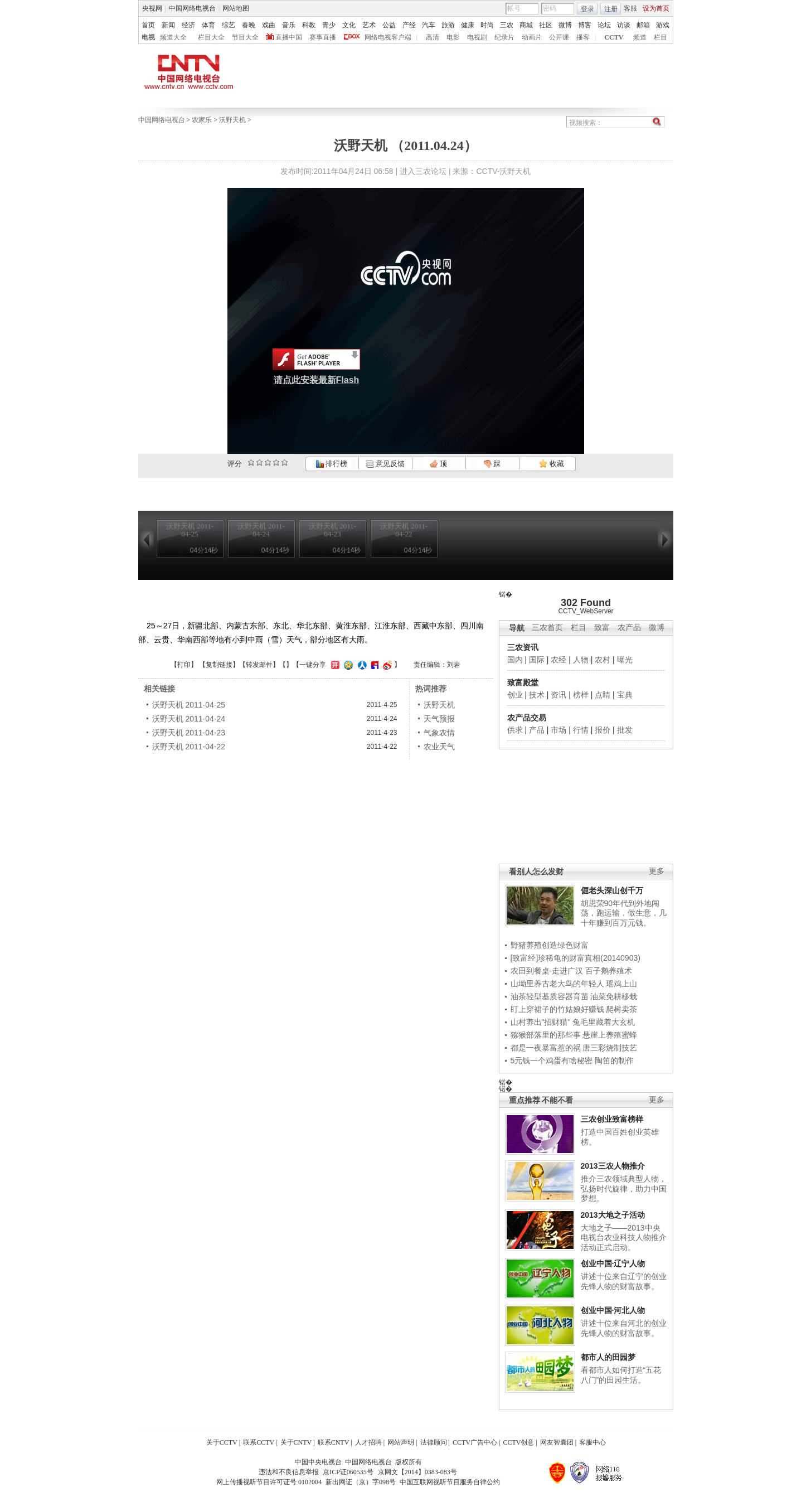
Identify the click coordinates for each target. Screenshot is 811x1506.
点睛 (602, 694)
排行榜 (331, 463)
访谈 (623, 25)
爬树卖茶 (621, 1009)
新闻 (168, 25)
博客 (584, 25)
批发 (625, 729)
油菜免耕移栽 (613, 996)
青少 (329, 25)
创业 (515, 694)
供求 (515, 729)
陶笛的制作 (614, 1060)
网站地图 (235, 8)
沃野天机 (232, 120)
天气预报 (439, 718)
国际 (537, 659)
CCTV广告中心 (475, 1442)
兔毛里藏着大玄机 (603, 1022)
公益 (389, 25)
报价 (602, 729)
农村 (602, 659)
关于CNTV (296, 1442)
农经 (558, 659)
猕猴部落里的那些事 (546, 1034)
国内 (515, 659)
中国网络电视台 (192, 8)
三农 (506, 25)
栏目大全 (211, 37)
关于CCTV (221, 1442)
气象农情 (439, 732)
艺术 (369, 25)
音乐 (288, 25)
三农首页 (547, 627)
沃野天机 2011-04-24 (189, 718)
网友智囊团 (557, 1442)
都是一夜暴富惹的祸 (546, 1047)
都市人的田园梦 (608, 1357)
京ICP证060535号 (348, 1472)
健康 (467, 25)
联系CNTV (333, 1442)
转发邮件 (259, 665)
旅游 (448, 25)
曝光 (625, 659)
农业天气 (439, 746)
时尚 (487, 25)
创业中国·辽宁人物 (613, 1263)
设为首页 (656, 8)
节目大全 (245, 37)
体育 (208, 25)
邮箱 (643, 25)
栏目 (660, 37)
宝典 (625, 694)
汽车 (428, 25)
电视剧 (477, 37)
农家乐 (202, 120)
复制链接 (219, 665)
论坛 (604, 25)
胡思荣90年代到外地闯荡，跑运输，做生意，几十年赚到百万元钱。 (624, 913)
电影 (453, 37)
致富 (602, 627)
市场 (558, 729)
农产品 (629, 627)
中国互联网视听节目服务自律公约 (450, 1482)
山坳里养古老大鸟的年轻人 (557, 983)
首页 (148, 25)
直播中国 (288, 37)
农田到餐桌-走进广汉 (547, 970)
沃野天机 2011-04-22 (189, 746)
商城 (526, 25)
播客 (583, 37)
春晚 (248, 25)
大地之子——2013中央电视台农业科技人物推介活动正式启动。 (624, 1237)
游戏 (662, 25)
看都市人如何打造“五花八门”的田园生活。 (621, 1374)
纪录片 (504, 37)
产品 (537, 729)
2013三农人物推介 (613, 1165)
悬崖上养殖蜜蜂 (609, 1034)
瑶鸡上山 (621, 983)
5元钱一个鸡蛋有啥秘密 (552, 1060)
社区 (545, 25)
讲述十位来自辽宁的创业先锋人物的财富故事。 (624, 1281)
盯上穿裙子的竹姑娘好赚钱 (557, 1009)
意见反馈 (385, 463)
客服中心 (592, 1442)
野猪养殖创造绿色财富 (550, 945)
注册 (611, 9)
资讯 (558, 694)
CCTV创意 (518, 1442)
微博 (565, 25)
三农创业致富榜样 (612, 1119)
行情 (581, 729)
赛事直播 (322, 37)
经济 (188, 25)
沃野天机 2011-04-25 (189, 704)
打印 (184, 665)
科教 (308, 25)
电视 (148, 37)
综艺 (228, 25)
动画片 (532, 37)
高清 (432, 37)
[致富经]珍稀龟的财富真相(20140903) (575, 957)
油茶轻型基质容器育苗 (550, 996)
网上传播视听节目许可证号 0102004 (269, 1482)
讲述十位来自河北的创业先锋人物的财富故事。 (624, 1328)
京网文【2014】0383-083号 (417, 1472)
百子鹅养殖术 (608, 970)
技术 (537, 694)
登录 (587, 9)
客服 (630, 8)
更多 (656, 871)
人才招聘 (368, 1442)
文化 (349, 25)
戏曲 (268, 25)
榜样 (581, 694)
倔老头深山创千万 (612, 890)
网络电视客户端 (388, 37)
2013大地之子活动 (613, 1214)
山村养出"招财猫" (541, 1022)
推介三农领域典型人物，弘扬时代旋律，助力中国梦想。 (624, 1188)
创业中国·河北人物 (613, 1310)
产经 (409, 25)
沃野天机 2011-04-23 (189, 732)
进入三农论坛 (423, 171)
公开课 (559, 37)
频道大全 (173, 37)
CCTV (613, 37)
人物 (581, 659)
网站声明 (400, 1442)
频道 (640, 37)
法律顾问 (433, 1442)
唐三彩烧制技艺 (609, 1047)
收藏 (551, 463)
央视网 (152, 8)
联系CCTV (258, 1442)
